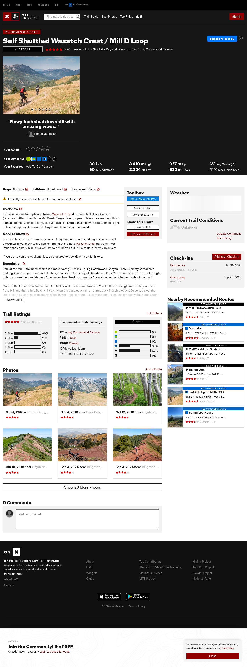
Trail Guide (91, 16)
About (90, 561)
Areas (77, 49)
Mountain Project (150, 573)
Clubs (90, 578)
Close (212, 656)
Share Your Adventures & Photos (160, 567)
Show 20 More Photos (82, 487)
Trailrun (43, 4)
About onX (11, 579)
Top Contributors (150, 561)
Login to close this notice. (55, 651)
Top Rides (126, 16)
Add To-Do (33, 166)
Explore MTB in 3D (222, 38)
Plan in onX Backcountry (142, 198)
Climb (6, 4)
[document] (212, 651)
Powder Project (202, 573)
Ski (57, 4)
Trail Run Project (203, 567)
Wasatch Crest (61, 214)
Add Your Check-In (226, 256)
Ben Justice (177, 265)
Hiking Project (202, 561)
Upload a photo (143, 227)
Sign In (236, 16)
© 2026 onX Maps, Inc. (113, 606)
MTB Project (147, 578)
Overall (73, 343)
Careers (9, 585)
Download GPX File (142, 214)
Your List (47, 166)
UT (87, 49)
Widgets (91, 573)
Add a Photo (154, 369)
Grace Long (177, 277)
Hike (29, 4)
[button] (7, 85)
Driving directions (142, 208)
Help (89, 567)
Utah (73, 337)
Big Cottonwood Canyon (157, 49)
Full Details (154, 313)
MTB (18, 4)
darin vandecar (46, 133)
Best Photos (109, 16)
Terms (132, 606)
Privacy (141, 606)
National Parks (202, 578)
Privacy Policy (227, 648)
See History (224, 238)
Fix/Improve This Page (142, 234)
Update (229, 233)
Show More (14, 299)
